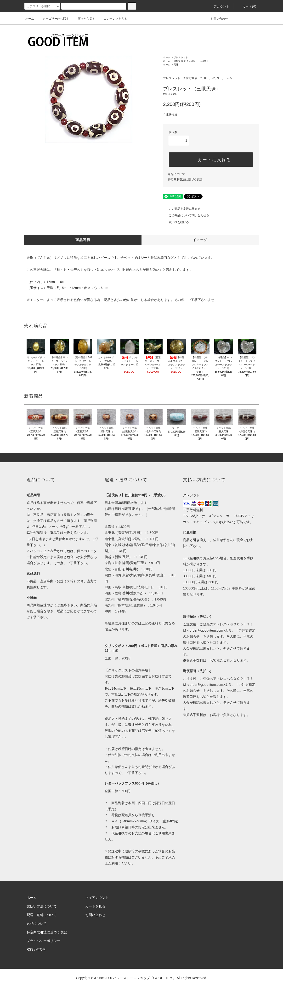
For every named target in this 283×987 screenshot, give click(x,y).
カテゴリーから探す (53, 18)
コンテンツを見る (112, 18)
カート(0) (246, 6)
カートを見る (95, 906)
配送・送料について (42, 915)
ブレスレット (181, 57)
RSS (30, 949)
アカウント (219, 6)
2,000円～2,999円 (198, 61)
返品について (176, 174)
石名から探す (83, 18)
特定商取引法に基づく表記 (185, 179)
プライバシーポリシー (43, 941)
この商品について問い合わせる (186, 215)
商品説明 (82, 240)
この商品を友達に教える (181, 208)
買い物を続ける (176, 222)
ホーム (29, 18)
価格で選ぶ (180, 61)
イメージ (200, 240)
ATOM (40, 949)
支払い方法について (42, 906)
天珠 (176, 64)
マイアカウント (97, 898)
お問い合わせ (216, 18)
